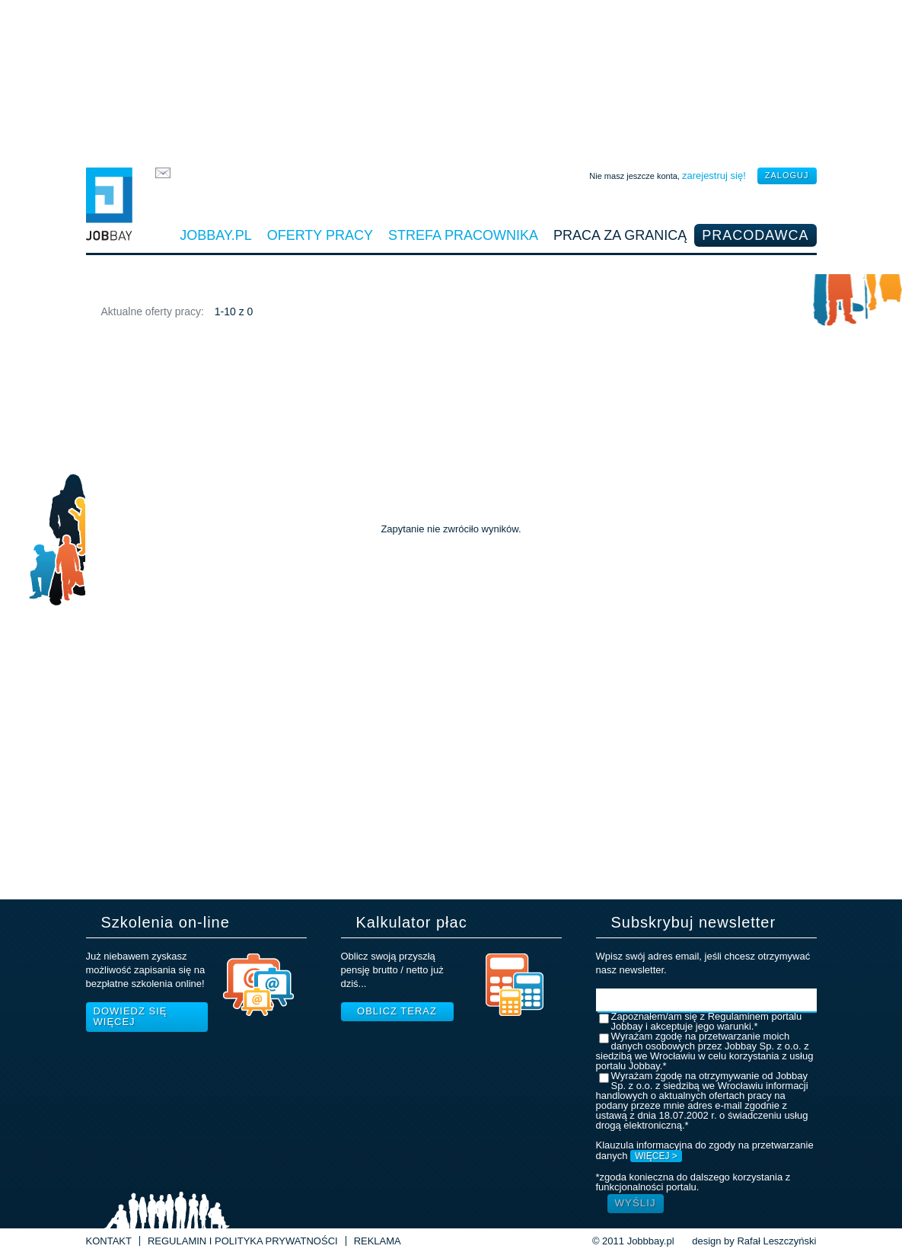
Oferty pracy (320, 235)
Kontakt (109, 1241)
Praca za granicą (620, 235)
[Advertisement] (451, 80)
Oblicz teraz (397, 1011)
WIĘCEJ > (656, 1156)
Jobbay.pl (215, 235)
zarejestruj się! (714, 175)
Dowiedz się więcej (130, 1016)
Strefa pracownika (463, 235)
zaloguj (787, 175)
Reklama (377, 1241)
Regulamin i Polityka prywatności (243, 1241)
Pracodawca (755, 235)
